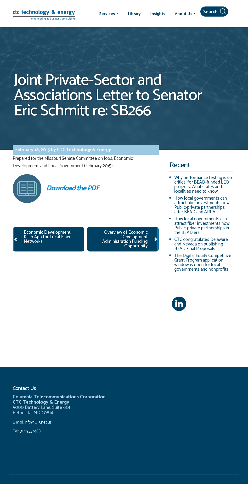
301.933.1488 (30, 431)
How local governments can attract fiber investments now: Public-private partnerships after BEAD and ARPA (202, 205)
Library (134, 14)
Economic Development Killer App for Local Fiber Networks (47, 237)
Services (107, 14)
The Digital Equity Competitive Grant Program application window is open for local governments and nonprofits (202, 262)
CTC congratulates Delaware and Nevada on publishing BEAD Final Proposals (201, 244)
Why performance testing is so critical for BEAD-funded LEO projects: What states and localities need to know (203, 184)
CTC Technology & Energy (83, 150)
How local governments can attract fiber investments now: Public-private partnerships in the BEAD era (202, 225)
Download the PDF (56, 188)
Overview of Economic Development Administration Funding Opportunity (125, 239)
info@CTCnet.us (38, 422)
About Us (183, 14)
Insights (157, 14)
